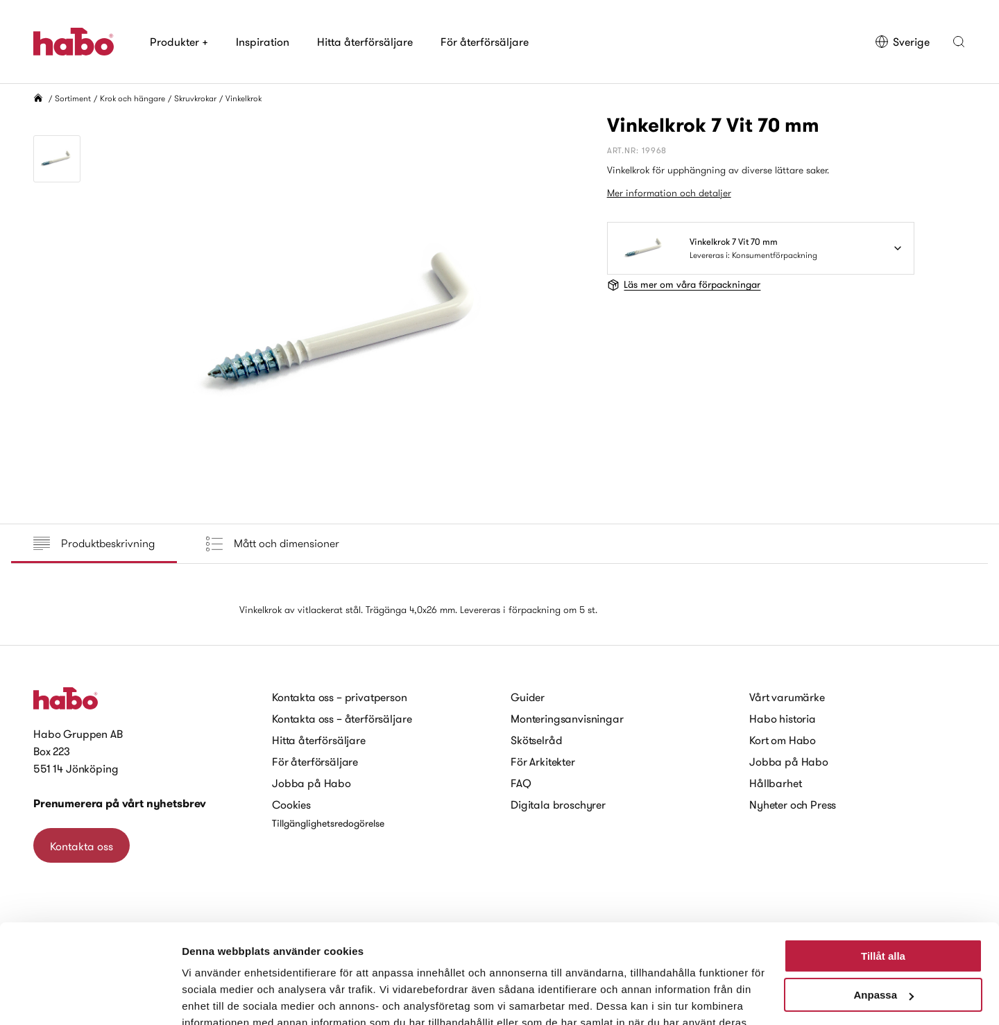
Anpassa (883, 915)
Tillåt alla (883, 876)
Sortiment (73, 98)
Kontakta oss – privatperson (339, 697)
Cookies (291, 804)
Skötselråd (536, 740)
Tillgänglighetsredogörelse (328, 823)
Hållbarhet (775, 783)
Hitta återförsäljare (365, 42)
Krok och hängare (132, 98)
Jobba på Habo (311, 783)
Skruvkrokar (195, 98)
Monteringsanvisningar (567, 718)
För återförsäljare (485, 42)
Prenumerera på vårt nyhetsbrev (119, 803)
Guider (528, 697)
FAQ (521, 783)
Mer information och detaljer (669, 193)
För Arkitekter (543, 761)
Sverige (902, 42)
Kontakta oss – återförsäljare (341, 718)
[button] (959, 42)
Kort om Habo (782, 740)
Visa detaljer (213, 998)
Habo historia (782, 718)
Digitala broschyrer (558, 804)
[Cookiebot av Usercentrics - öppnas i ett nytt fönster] (90, 998)
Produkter (179, 42)
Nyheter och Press (792, 804)
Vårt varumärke (787, 697)
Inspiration (262, 42)
